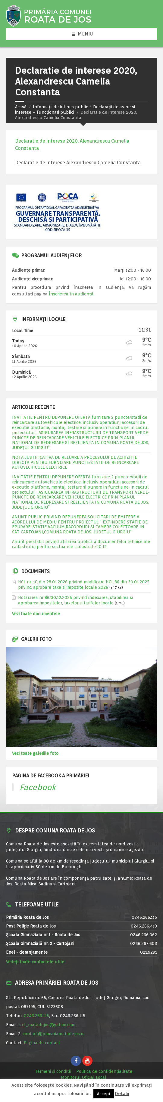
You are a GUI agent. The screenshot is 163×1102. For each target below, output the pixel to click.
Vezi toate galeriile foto (35, 753)
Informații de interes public (60, 106)
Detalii (122, 1093)
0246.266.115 (36, 1015)
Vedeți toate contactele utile (35, 961)
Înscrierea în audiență (71, 294)
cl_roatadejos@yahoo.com (48, 1024)
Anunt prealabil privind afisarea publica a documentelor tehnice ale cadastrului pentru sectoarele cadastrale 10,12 (81, 544)
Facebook (38, 787)
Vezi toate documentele (36, 613)
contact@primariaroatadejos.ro (54, 1033)
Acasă (21, 106)
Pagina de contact (42, 1042)
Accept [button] (103, 1093)
